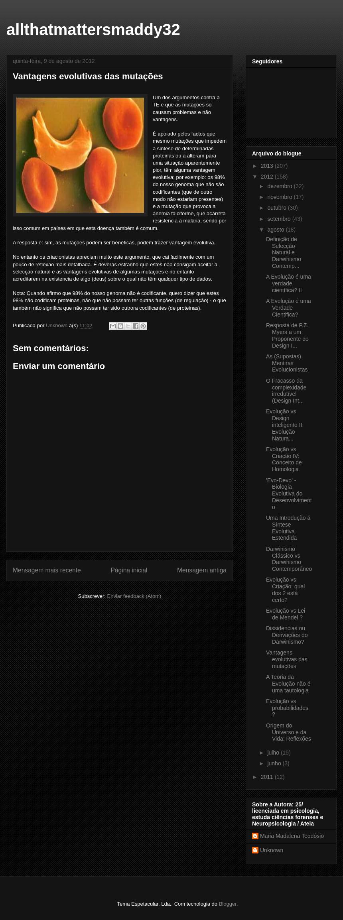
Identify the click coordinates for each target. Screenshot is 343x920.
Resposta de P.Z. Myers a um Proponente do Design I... (287, 335)
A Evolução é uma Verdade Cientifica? (288, 308)
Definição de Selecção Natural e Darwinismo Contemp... (283, 252)
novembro (280, 197)
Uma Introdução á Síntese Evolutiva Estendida (288, 528)
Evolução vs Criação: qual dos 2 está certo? (285, 589)
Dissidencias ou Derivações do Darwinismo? (287, 635)
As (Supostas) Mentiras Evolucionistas (287, 363)
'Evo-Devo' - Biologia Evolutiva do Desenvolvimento (289, 493)
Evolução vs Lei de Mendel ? (285, 614)
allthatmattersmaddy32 (93, 29)
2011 (268, 777)
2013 (268, 166)
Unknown (271, 850)
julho (273, 752)
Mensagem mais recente (47, 570)
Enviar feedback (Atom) (134, 596)
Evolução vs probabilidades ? (287, 708)
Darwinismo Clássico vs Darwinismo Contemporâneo (289, 559)
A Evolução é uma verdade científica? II (288, 283)
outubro (277, 207)
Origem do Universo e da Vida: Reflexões (288, 732)
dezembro (280, 186)
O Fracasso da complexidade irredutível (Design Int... (286, 390)
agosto (276, 229)
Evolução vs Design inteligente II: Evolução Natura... (285, 424)
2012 (268, 176)
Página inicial (128, 570)
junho (274, 763)
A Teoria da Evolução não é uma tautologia (288, 684)
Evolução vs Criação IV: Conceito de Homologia (284, 459)
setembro (279, 219)
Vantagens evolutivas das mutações (287, 659)
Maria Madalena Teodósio (292, 836)
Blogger (228, 904)
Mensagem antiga (202, 570)
